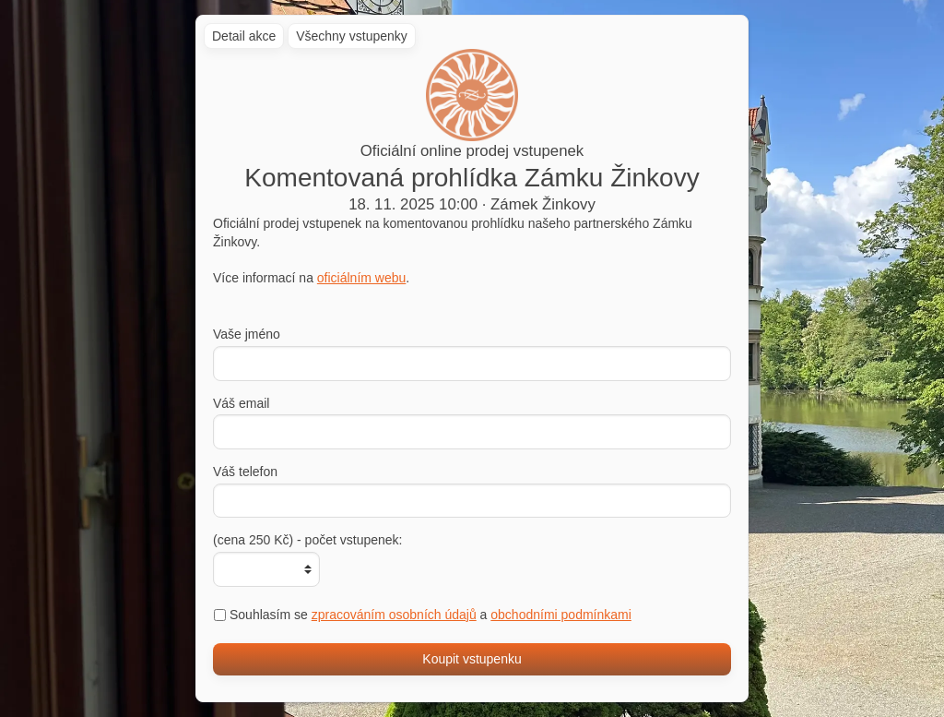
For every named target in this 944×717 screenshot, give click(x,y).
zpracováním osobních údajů (394, 614)
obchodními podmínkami (560, 614)
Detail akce (244, 36)
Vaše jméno (246, 334)
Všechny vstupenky (351, 36)
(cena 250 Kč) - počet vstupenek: (307, 539)
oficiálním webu (362, 277)
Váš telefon (245, 471)
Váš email (241, 403)
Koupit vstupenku (471, 658)
